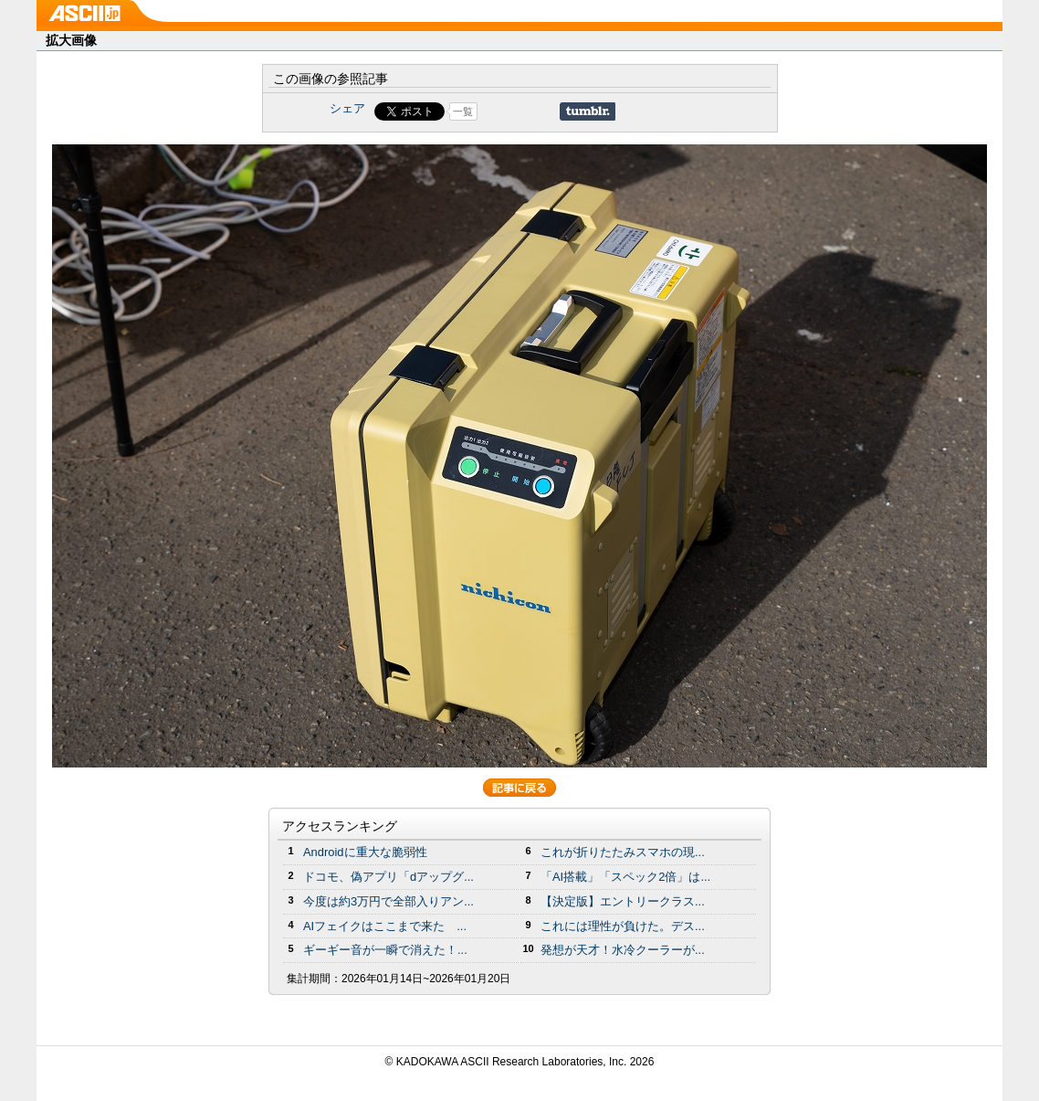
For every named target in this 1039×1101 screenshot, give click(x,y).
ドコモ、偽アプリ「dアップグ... (388, 877)
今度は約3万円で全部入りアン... (388, 901)
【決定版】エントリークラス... (622, 901)
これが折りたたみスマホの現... (622, 852)
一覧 (463, 111)
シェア (347, 108)
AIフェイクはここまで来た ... (385, 926)
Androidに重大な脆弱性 (365, 852)
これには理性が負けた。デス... (622, 926)
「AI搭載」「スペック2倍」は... (625, 877)
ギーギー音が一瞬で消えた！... (385, 950)
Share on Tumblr (587, 111)
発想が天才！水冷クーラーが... (622, 950)
